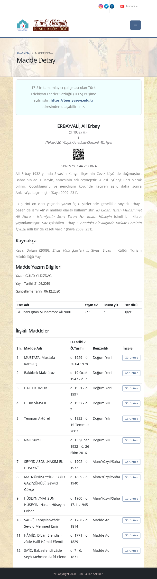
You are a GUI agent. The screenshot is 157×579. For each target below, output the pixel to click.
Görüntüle (131, 357)
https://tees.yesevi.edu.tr (72, 100)
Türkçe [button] (129, 6)
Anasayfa (23, 53)
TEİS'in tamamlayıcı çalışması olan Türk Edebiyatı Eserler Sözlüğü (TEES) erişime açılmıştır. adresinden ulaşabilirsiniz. (63, 97)
